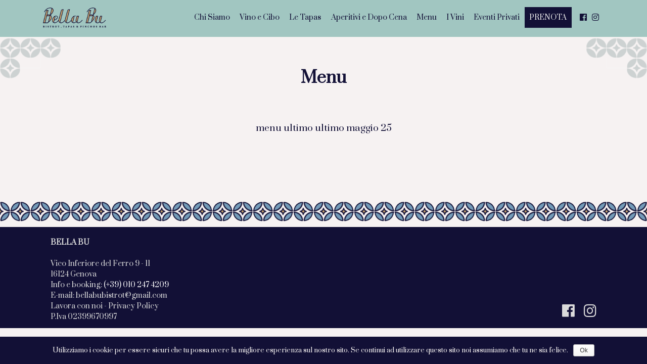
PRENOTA (548, 17)
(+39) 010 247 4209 (136, 285)
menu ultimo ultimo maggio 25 (324, 128)
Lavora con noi (77, 306)
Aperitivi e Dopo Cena (369, 17)
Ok (583, 350)
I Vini (455, 17)
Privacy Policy (133, 306)
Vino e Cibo (260, 17)
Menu (427, 17)
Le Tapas (305, 17)
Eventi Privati (497, 17)
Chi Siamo (212, 17)
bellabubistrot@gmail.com (121, 295)
